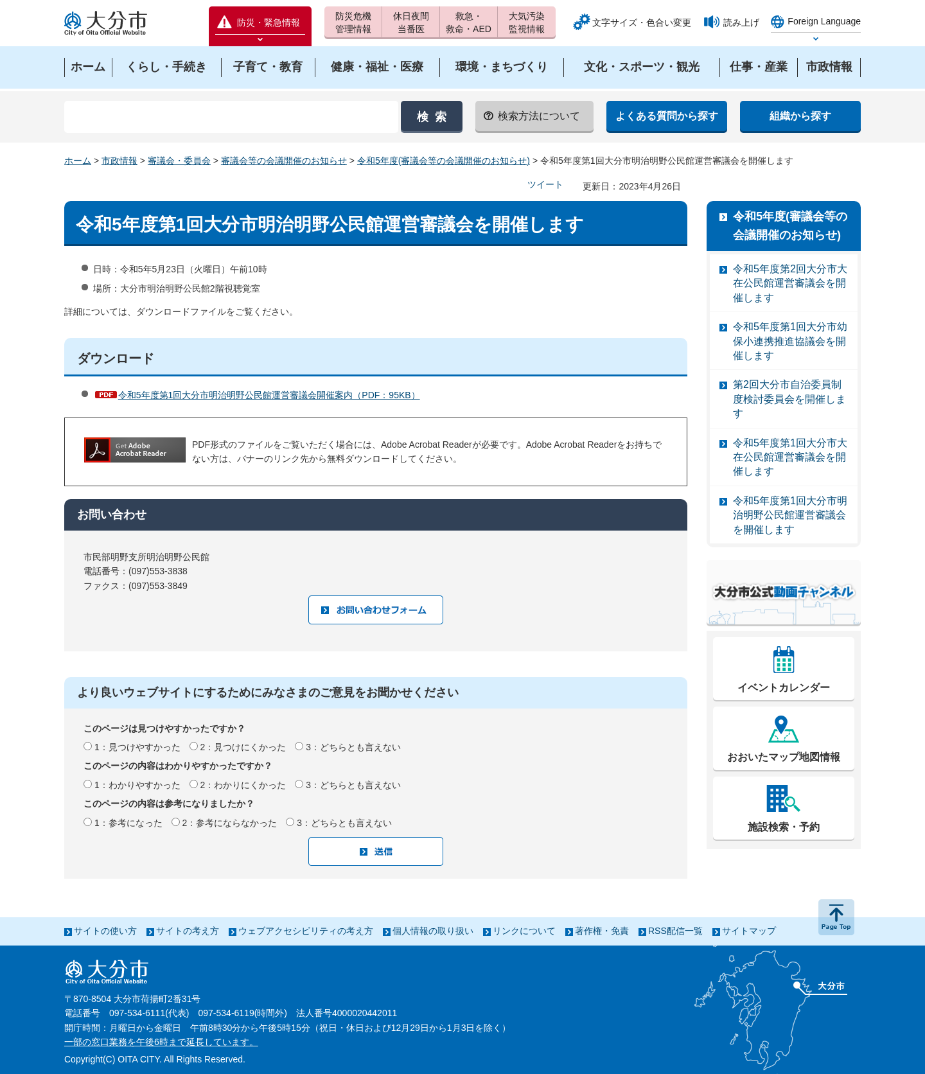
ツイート (545, 184)
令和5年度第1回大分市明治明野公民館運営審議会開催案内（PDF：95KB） (269, 395)
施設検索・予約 (784, 827)
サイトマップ (749, 931)
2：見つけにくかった (243, 747)
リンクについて (524, 931)
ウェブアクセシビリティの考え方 (305, 931)
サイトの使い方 (105, 931)
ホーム (77, 160)
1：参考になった (128, 823)
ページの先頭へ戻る (836, 917)
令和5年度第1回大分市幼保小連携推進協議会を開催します (790, 341)
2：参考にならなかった (230, 823)
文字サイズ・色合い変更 (641, 22)
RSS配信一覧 (675, 931)
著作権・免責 (602, 931)
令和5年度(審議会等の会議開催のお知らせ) (443, 160)
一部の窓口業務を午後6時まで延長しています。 (161, 1042)
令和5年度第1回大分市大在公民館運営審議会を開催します (790, 457)
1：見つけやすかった (137, 747)
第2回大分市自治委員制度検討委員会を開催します (789, 399)
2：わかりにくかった (243, 785)
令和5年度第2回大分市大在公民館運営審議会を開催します (790, 283)
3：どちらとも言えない (353, 747)
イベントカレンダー (783, 687)
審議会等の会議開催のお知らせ (284, 160)
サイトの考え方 (187, 931)
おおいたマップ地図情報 (783, 757)
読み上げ (741, 22)
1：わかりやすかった (137, 785)
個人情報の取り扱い (432, 931)
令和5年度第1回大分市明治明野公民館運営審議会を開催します (790, 515)
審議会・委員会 (179, 160)
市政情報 (119, 160)
